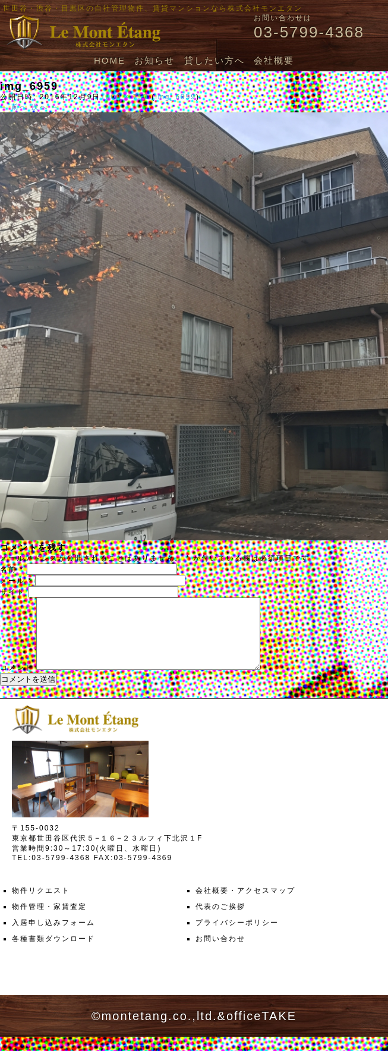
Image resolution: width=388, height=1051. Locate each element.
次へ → (45, 107)
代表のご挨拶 (220, 921)
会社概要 (274, 60)
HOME (109, 60)
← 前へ (14, 107)
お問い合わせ (220, 953)
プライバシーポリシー (237, 937)
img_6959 (175, 97)
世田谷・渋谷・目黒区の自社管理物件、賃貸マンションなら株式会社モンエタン (152, 8)
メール (16, 581)
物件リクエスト (41, 905)
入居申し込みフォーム (53, 937)
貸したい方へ (214, 60)
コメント (16, 682)
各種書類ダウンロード (53, 953)
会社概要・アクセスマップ (245, 905)
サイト (12, 592)
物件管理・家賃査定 (49, 921)
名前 (12, 569)
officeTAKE (261, 1030)
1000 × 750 (124, 97)
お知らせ (154, 60)
